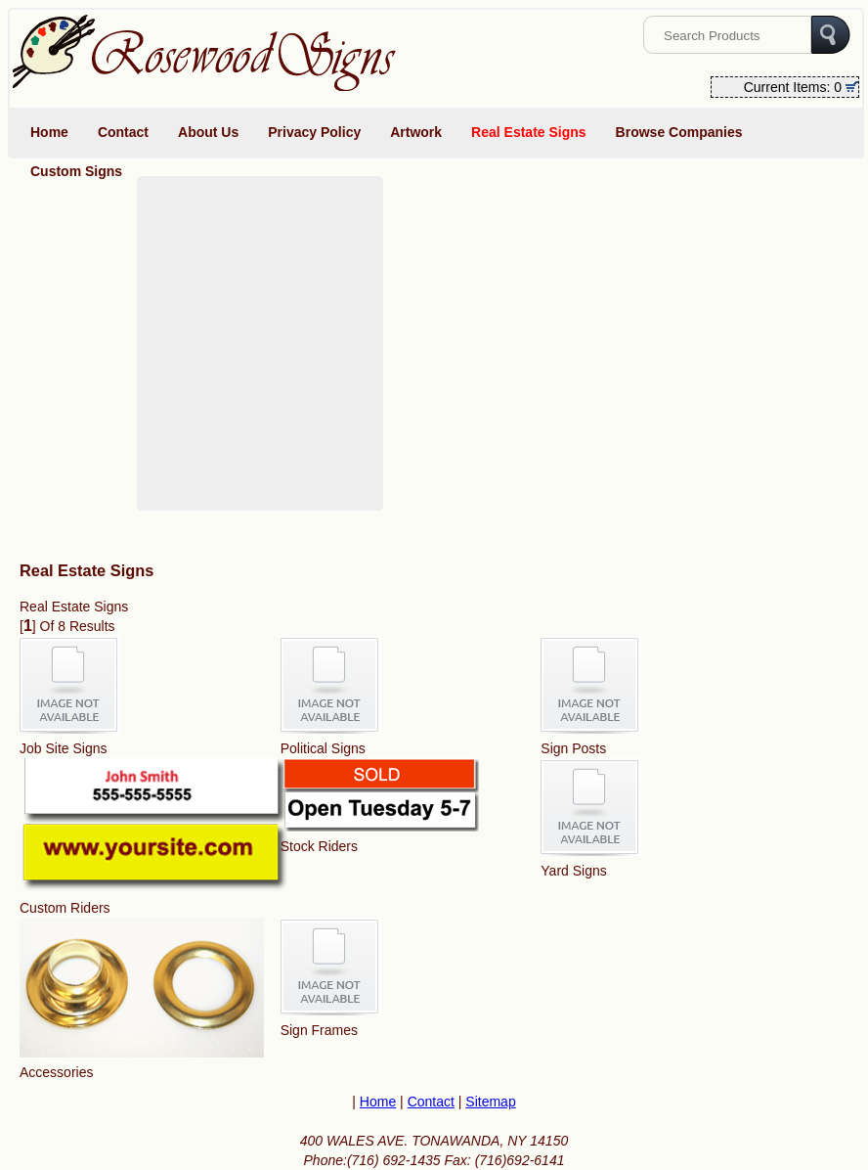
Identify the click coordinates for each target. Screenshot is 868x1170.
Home (49, 132)
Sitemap (490, 1101)
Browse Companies (679, 132)
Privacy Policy (314, 132)
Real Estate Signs (528, 132)
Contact (123, 132)
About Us (208, 132)
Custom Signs (76, 171)
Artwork (416, 132)
